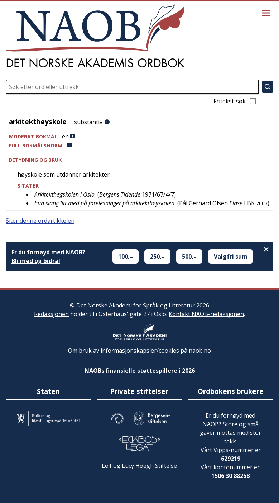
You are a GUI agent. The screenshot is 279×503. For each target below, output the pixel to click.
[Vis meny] (266, 13)
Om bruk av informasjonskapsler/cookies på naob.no (139, 350)
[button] (139, 136)
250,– (157, 256)
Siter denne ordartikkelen (40, 221)
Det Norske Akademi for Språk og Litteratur (135, 305)
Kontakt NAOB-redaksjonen (206, 314)
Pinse (235, 203)
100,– (125, 256)
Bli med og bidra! (35, 261)
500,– (189, 256)
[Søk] (267, 87)
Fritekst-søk (235, 101)
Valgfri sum (230, 256)
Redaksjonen (51, 314)
